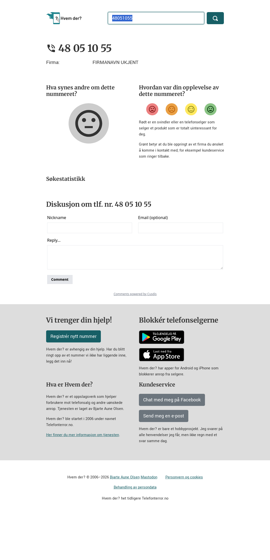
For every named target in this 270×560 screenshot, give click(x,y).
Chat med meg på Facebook (172, 444)
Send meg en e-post (163, 460)
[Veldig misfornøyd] (152, 109)
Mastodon (149, 521)
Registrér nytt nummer (73, 380)
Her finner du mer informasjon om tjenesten (82, 479)
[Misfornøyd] (172, 109)
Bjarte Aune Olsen (125, 521)
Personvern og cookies (184, 521)
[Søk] (215, 18)
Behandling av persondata (135, 531)
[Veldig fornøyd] (210, 109)
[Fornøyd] (191, 109)
